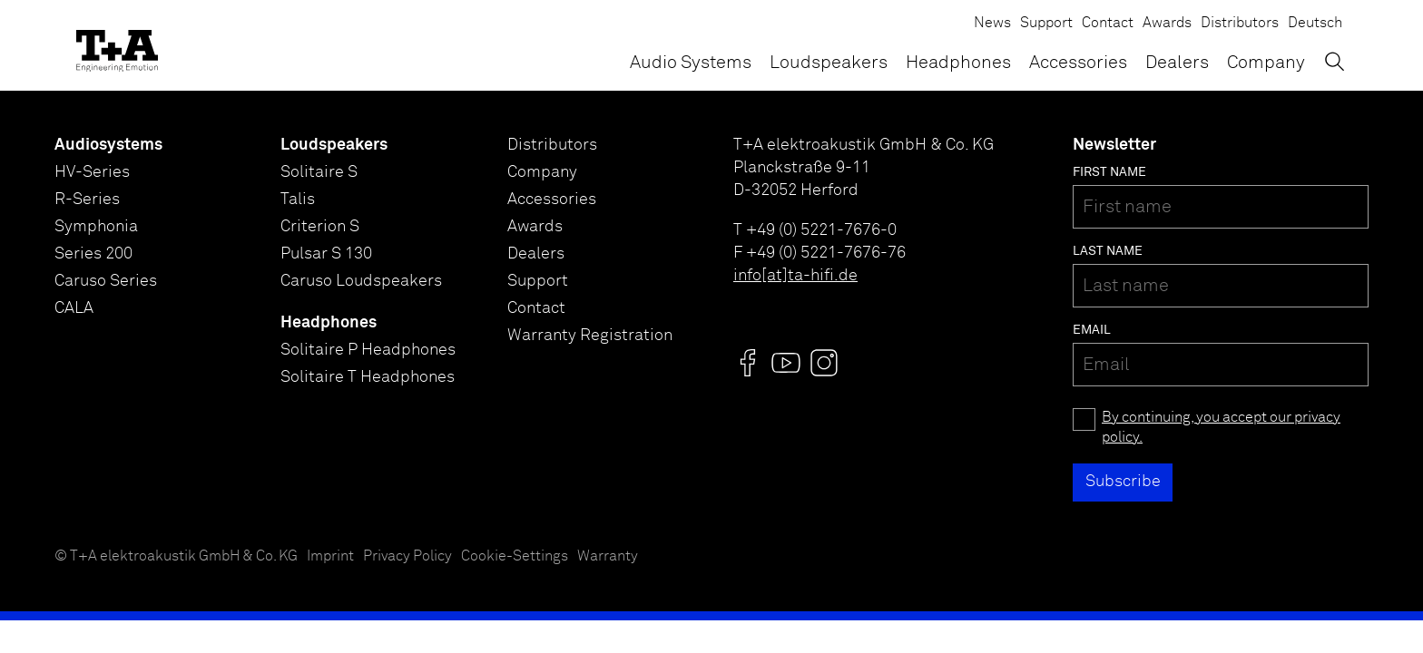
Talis (297, 199)
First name (1109, 172)
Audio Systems (690, 63)
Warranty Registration (589, 335)
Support (1046, 23)
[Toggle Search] (1334, 61)
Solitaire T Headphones (367, 377)
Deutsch (1315, 23)
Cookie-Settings (514, 556)
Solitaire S (319, 172)
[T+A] (117, 45)
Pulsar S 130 (326, 254)
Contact (1107, 23)
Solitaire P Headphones (368, 350)
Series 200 (93, 254)
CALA (73, 308)
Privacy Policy (407, 556)
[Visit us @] (747, 362)
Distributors (1240, 23)
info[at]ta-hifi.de (795, 276)
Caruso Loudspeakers (361, 281)
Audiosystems (108, 145)
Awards (1167, 23)
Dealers (1177, 63)
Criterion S (319, 227)
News (992, 23)
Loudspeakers (829, 63)
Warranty (607, 556)
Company (1266, 63)
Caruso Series (105, 281)
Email (1092, 330)
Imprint (330, 556)
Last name (1108, 251)
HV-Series (92, 172)
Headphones (958, 63)
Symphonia (96, 227)
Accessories (1078, 63)
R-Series (87, 199)
